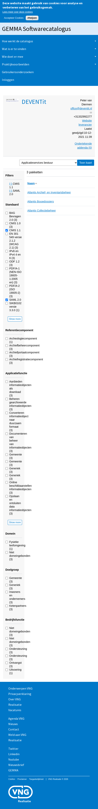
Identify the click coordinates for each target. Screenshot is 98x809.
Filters (9, 175)
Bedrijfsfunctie (14, 619)
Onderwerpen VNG (20, 688)
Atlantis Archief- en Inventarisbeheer (49, 192)
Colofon (11, 779)
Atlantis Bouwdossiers (40, 201)
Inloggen (8, 80)
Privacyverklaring (19, 694)
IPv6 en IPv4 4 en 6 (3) (15, 255)
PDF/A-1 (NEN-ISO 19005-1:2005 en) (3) (15, 275)
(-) (11, 183)
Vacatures (14, 710)
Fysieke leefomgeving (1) (17, 545)
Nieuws (13, 724)
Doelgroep (12, 569)
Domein (10, 533)
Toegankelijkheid (36, 779)
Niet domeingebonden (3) (19, 556)
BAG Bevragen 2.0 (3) (15, 216)
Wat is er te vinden (14, 49)
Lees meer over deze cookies (18, 12)
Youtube (13, 759)
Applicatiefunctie (16, 373)
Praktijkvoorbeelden (15, 64)
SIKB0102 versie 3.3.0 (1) (15, 307)
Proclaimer (22, 779)
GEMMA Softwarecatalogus (36, 29)
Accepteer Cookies (14, 18)
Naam (32, 183)
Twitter (13, 749)
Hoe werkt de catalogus (17, 41)
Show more (15, 319)
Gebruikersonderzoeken (18, 72)
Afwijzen (32, 18)
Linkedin (14, 754)
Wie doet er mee (12, 56)
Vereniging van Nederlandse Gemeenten (49, 794)
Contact (13, 729)
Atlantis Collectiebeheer (41, 210)
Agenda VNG (16, 718)
